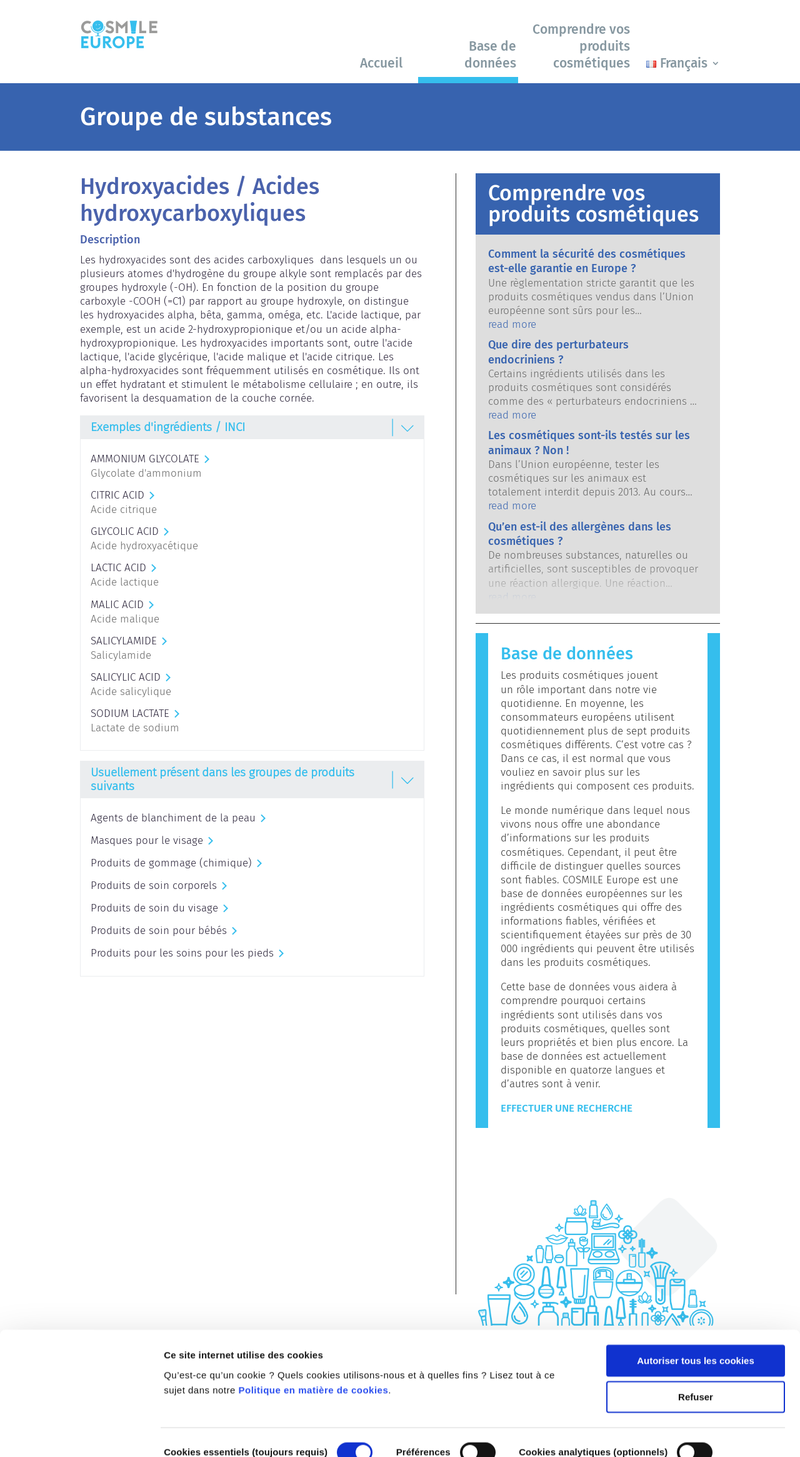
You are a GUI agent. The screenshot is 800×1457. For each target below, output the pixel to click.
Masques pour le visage (147, 840)
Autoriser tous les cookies (695, 1297)
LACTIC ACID (118, 567)
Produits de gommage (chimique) (171, 863)
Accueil (381, 63)
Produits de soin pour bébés (159, 930)
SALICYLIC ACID (126, 677)
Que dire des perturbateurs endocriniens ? (558, 352)
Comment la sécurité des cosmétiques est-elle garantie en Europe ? (587, 261)
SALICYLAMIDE (124, 640)
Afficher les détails (206, 1432)
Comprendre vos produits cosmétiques (581, 46)
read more (512, 324)
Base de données (490, 54)
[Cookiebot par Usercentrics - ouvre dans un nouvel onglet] (81, 1432)
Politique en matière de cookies (314, 1326)
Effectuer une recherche (566, 1108)
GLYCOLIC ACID (125, 531)
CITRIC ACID (117, 495)
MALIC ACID (117, 604)
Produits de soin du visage (154, 908)
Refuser (695, 1333)
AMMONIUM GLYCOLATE (145, 458)
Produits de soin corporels (154, 885)
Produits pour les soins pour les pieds (182, 953)
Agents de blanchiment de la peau (173, 818)
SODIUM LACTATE (130, 713)
